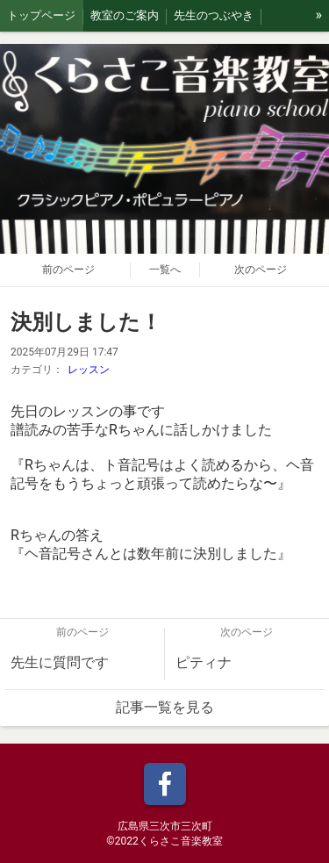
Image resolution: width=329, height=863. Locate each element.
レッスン (89, 369)
